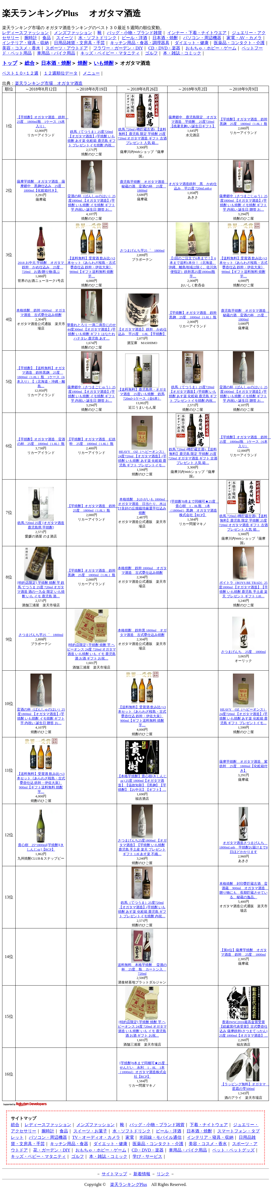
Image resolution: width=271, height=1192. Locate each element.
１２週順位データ (61, 73)
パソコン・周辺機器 (202, 37)
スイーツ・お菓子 (90, 1131)
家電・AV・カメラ (244, 37)
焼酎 (83, 63)
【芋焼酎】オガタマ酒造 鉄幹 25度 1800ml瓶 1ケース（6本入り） (43, 121)
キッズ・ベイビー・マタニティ (110, 53)
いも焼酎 (104, 63)
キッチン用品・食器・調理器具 (139, 42)
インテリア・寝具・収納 (25, 42)
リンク (163, 1174)
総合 (30, 63)
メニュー (91, 73)
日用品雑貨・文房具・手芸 (79, 42)
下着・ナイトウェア (209, 1124)
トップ (9, 63)
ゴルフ (151, 53)
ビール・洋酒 (134, 37)
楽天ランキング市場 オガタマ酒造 (49, 83)
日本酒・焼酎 (165, 37)
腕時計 (30, 37)
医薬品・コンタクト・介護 (239, 42)
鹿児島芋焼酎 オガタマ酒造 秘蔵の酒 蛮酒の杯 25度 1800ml (144, 186)
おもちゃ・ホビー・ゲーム (211, 48)
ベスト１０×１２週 (20, 73)
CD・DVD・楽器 (164, 48)
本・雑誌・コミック (182, 53)
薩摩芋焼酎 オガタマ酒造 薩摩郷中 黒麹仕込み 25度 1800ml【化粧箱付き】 (41, 186)
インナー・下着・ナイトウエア (197, 32)
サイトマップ (114, 1174)
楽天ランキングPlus (128, 1184)
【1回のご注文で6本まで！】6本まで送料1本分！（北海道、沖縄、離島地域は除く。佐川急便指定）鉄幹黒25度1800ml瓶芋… (193, 267)
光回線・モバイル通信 (160, 1137)
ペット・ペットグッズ (233, 1150)
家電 (129, 1137)
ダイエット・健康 (192, 42)
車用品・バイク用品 (56, 53)
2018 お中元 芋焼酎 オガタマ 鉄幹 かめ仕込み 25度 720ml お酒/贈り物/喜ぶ (42, 267)
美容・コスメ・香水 (21, 48)
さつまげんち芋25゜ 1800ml (142, 250)
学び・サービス (147, 1156)
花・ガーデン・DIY (51, 1150)
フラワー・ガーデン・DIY (118, 48)
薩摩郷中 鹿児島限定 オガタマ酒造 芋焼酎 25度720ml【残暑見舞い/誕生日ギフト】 (193, 121)
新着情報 (141, 1174)
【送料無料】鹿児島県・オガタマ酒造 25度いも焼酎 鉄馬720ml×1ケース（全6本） (142, 394)
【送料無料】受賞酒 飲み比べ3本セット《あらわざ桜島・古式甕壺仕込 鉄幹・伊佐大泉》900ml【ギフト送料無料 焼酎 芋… (91, 267)
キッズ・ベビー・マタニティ (38, 1156)
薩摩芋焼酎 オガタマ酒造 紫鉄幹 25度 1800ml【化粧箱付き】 (243, 766)
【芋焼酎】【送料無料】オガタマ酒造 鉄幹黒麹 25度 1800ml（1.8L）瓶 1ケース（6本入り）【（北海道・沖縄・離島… (41, 377)
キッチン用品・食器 (69, 1143)
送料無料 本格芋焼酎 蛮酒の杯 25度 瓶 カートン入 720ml (142, 969)
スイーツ (64, 37)
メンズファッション (73, 32)
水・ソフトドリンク (97, 37)
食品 (46, 37)
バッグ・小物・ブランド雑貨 (134, 32)
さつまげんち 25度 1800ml (243, 652)
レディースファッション (25, 32)
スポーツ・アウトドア (67, 48)
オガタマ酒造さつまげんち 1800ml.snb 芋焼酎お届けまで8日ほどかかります (243, 847)
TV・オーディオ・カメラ (96, 1137)
